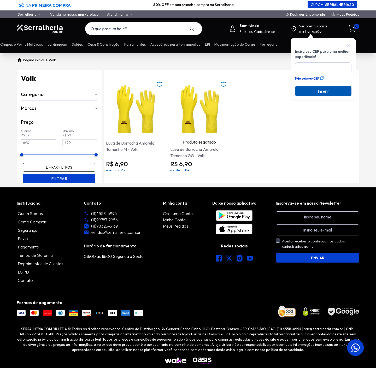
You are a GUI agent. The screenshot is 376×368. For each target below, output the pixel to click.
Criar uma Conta (178, 213)
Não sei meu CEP (309, 78)
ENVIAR (317, 258)
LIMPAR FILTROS (59, 167)
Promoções (68, 44)
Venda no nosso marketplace (74, 14)
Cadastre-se (264, 31)
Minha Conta (174, 219)
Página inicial (30, 60)
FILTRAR (59, 178)
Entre (244, 31)
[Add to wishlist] (159, 84)
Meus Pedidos (348, 14)
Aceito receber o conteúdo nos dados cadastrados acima (313, 244)
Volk (52, 60)
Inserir (323, 91)
